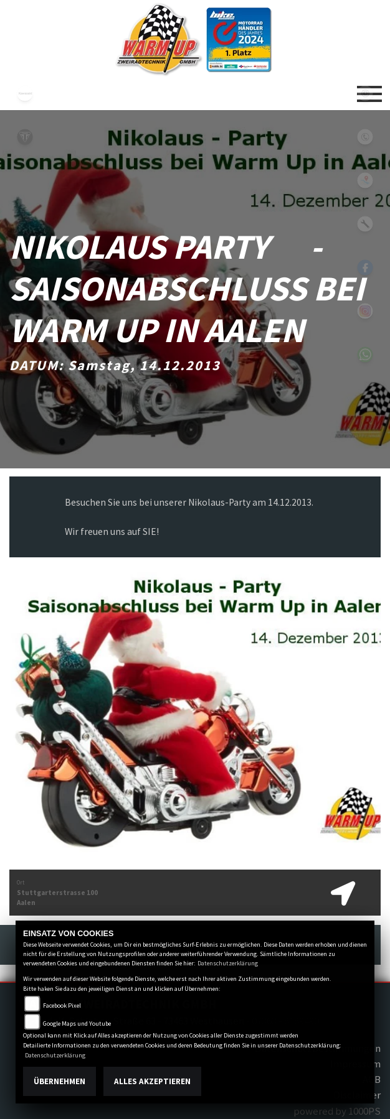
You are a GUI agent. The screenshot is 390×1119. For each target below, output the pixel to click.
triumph (25, 137)
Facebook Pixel (62, 1005)
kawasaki (25, 93)
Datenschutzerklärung (227, 963)
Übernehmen (59, 1081)
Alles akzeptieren (152, 1081)
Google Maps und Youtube (77, 1023)
